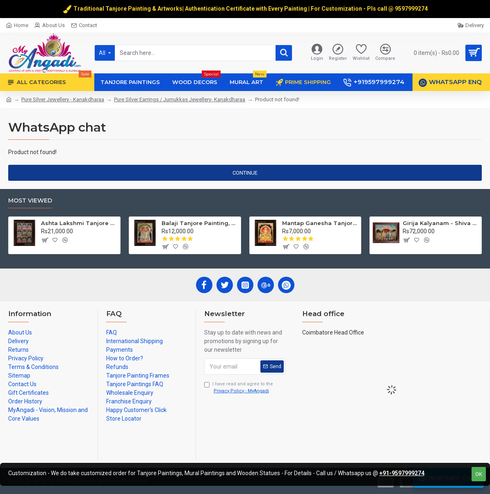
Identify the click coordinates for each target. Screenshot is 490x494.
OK (478, 474)
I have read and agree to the (238, 387)
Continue (245, 173)
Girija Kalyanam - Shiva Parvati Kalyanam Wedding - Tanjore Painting (441, 223)
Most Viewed (30, 200)
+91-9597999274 (401, 473)
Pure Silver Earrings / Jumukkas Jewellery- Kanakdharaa (179, 99)
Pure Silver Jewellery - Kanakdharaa (62, 99)
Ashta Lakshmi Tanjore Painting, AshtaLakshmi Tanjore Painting (79, 223)
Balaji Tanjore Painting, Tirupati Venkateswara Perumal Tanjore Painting (199, 223)
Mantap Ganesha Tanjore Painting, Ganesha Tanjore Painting (320, 223)
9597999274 (412, 8)
